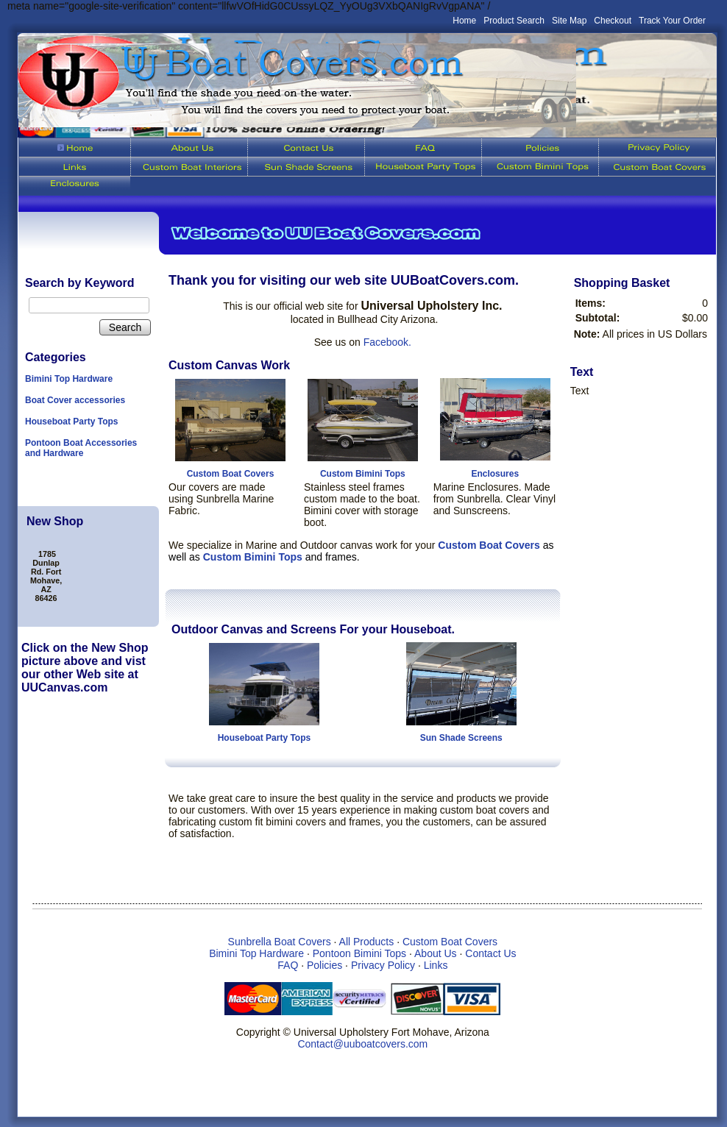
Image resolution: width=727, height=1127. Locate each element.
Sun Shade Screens (461, 738)
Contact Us (490, 953)
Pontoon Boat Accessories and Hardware (81, 448)
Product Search (514, 20)
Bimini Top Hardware (69, 379)
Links (436, 965)
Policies (324, 965)
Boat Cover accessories (75, 400)
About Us (435, 953)
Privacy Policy (383, 965)
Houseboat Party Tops (71, 421)
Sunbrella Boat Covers (279, 942)
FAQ (287, 965)
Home (464, 20)
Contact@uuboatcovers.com (362, 1044)
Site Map (569, 20)
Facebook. (387, 342)
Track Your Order (672, 20)
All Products (366, 942)
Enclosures (495, 474)
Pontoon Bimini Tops (359, 953)
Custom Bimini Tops (362, 474)
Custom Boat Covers (230, 474)
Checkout (612, 20)
